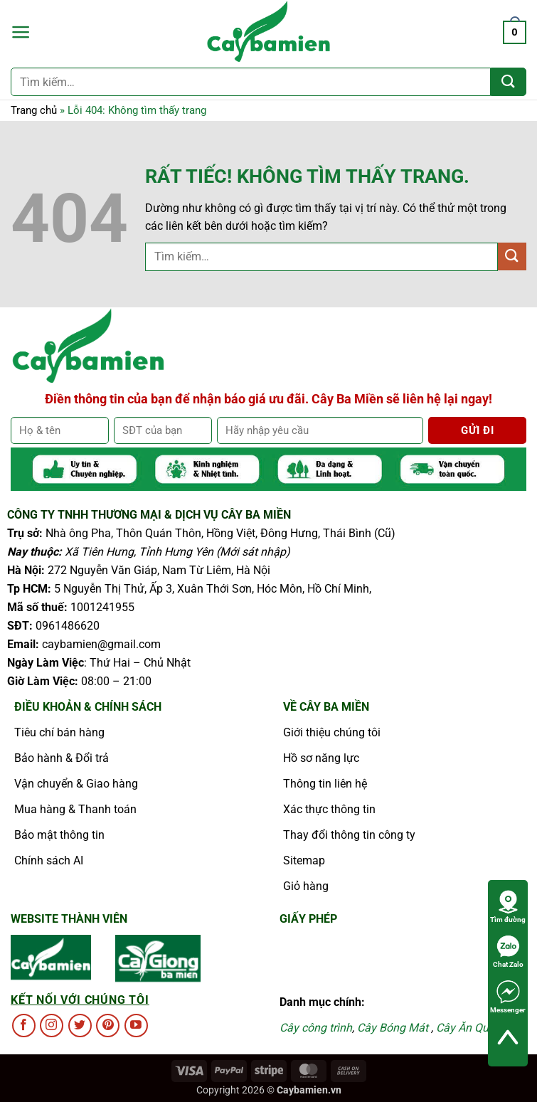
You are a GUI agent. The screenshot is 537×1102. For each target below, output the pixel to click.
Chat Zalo (508, 951)
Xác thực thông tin (329, 809)
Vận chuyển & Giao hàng (76, 783)
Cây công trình (316, 1027)
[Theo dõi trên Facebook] (24, 1025)
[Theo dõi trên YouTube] (136, 1025)
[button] (21, 32)
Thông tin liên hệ (325, 783)
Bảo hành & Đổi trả (61, 758)
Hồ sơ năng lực (321, 758)
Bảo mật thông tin (59, 835)
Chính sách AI (48, 860)
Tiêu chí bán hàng (59, 732)
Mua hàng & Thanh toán (75, 809)
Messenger (508, 997)
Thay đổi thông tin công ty (349, 835)
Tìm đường (508, 906)
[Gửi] (508, 82)
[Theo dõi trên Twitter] (80, 1025)
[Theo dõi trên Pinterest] (107, 1025)
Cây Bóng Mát (392, 1027)
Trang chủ (34, 110)
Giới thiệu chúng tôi (332, 732)
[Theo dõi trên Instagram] (51, 1025)
